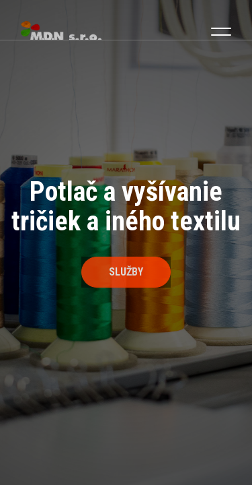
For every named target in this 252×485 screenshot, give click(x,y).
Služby (126, 271)
